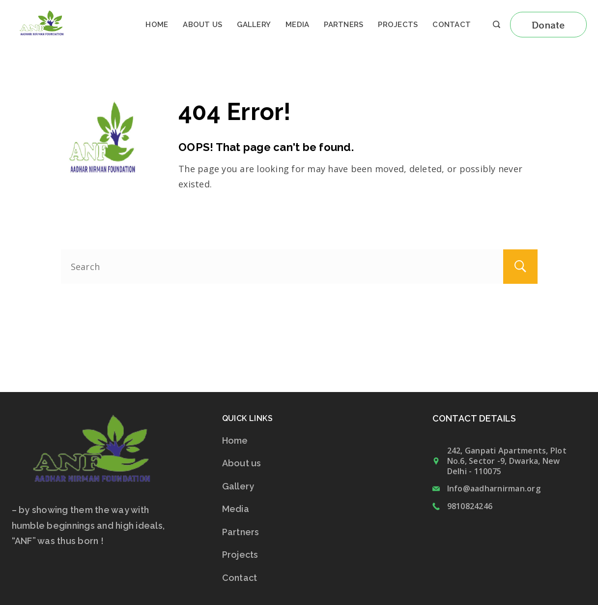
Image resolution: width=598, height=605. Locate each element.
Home (156, 24)
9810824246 (470, 506)
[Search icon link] (496, 24)
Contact (451, 24)
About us (202, 24)
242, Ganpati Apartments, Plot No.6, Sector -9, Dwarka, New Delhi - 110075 (507, 461)
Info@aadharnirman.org (494, 488)
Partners (343, 24)
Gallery (254, 24)
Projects (398, 24)
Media (297, 24)
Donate (548, 24)
